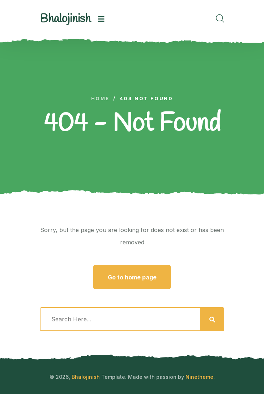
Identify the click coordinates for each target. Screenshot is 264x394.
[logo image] (65, 19)
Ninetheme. (200, 377)
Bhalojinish (86, 377)
